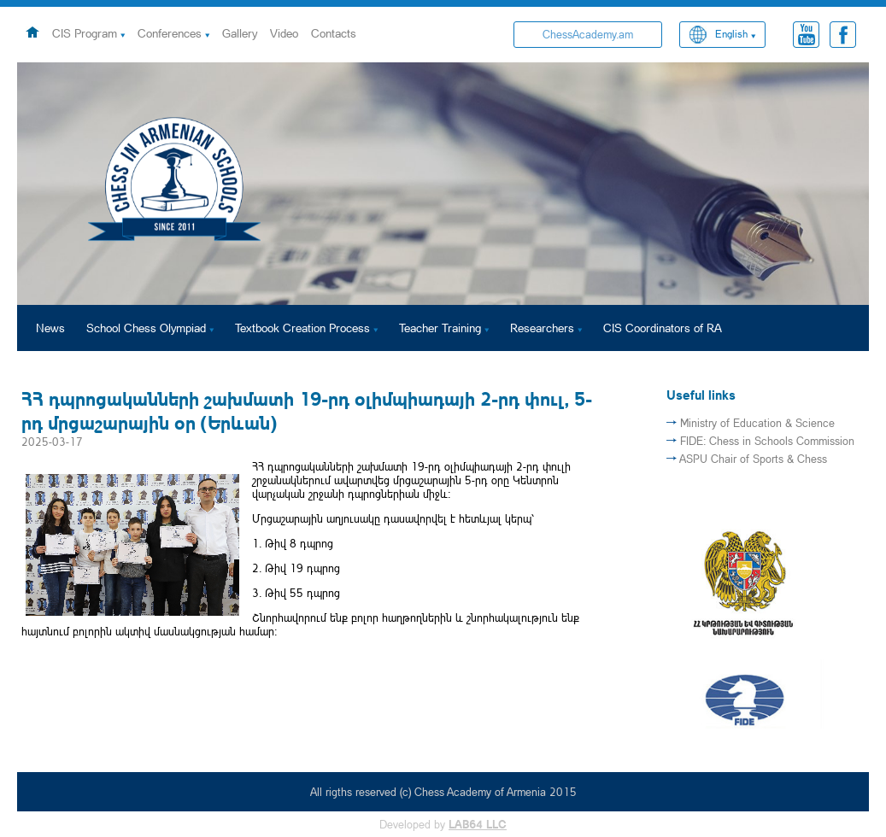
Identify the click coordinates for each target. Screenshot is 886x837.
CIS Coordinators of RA (662, 327)
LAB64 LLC (478, 824)
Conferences (170, 33)
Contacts (333, 33)
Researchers (542, 327)
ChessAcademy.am (588, 34)
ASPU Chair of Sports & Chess (753, 458)
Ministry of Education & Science (757, 423)
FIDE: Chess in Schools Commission (767, 441)
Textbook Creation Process (302, 327)
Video (284, 33)
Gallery (239, 33)
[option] (443, 183)
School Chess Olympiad (146, 327)
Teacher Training (440, 327)
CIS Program (84, 33)
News (50, 327)
